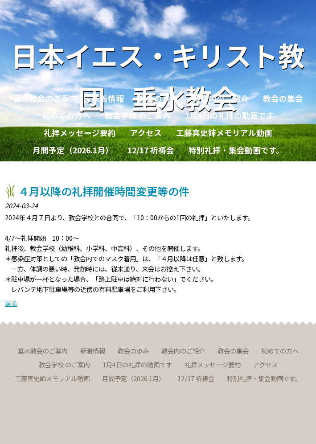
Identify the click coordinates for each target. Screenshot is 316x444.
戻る (11, 303)
